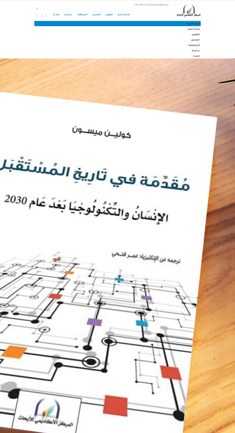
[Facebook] (46, 14)
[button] (37, 8)
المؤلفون (109, 14)
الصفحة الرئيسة (140, 14)
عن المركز (68, 14)
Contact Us (154, 5)
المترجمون (96, 14)
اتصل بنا (56, 14)
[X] (41, 14)
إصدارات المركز (123, 14)
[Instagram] (36, 14)
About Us (164, 5)
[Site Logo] (189, 10)
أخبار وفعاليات (82, 14)
